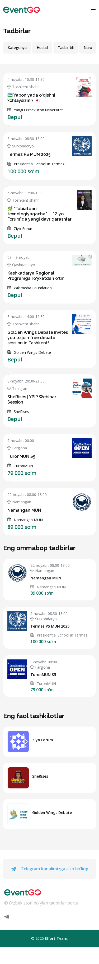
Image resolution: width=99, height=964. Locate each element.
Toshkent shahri (23, 86)
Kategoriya (17, 47)
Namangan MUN (24, 510)
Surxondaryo (20, 145)
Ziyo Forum (42, 739)
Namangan (19, 501)
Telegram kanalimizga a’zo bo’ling (49, 869)
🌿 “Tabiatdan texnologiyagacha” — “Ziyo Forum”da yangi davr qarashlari (40, 214)
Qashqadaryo (21, 264)
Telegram (18, 388)
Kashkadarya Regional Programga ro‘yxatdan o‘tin (35, 276)
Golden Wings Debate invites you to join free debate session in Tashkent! (37, 337)
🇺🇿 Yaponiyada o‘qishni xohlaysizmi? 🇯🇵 (31, 98)
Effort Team (56, 938)
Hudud (42, 47)
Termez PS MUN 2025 (28, 154)
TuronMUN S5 (21, 456)
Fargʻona (17, 447)
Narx (88, 47)
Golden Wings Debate (52, 812)
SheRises (40, 776)
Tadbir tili (66, 47)
